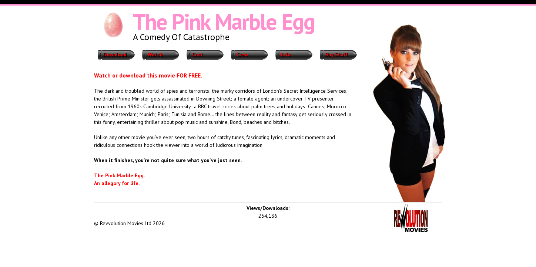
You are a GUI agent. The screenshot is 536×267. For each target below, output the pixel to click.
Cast (197, 54)
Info (286, 54)
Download (115, 54)
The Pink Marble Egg (224, 21)
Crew (242, 54)
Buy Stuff (336, 54)
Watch (155, 54)
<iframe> (149, 209)
